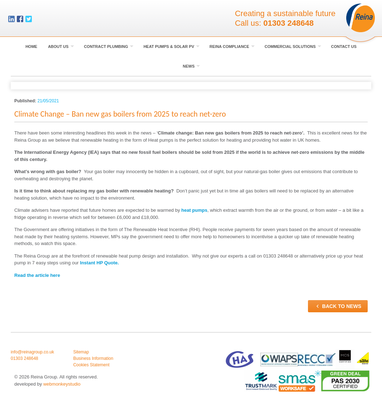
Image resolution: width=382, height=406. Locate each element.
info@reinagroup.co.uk (32, 351)
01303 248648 (288, 23)
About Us (61, 46)
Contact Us (344, 46)
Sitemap (81, 351)
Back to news (337, 306)
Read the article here (37, 275)
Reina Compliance (232, 46)
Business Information (93, 358)
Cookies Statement (91, 364)
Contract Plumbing (109, 46)
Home (31, 46)
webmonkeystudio (61, 384)
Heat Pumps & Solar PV (171, 46)
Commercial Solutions (293, 46)
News (191, 66)
